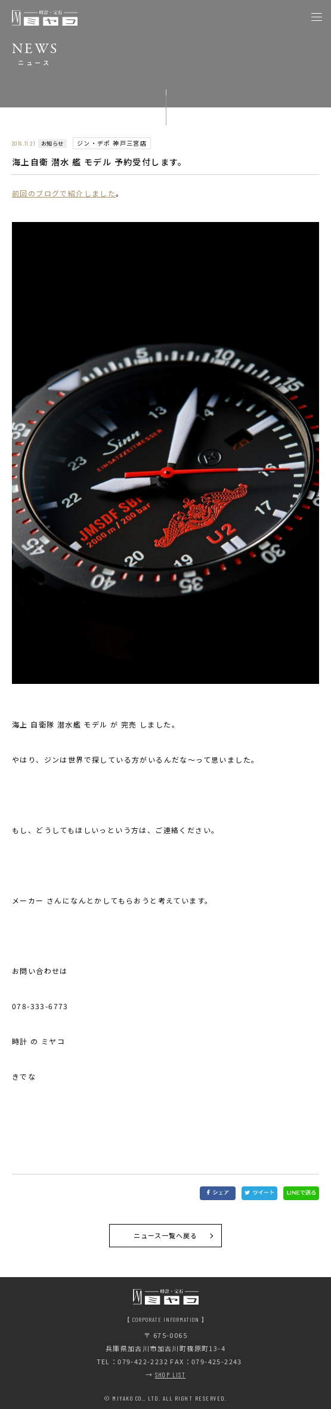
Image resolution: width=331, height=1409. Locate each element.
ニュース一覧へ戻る (166, 1235)
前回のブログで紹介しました (64, 193)
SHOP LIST (170, 1375)
